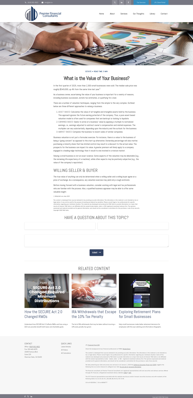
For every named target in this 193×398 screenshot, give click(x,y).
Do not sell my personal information (130, 367)
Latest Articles (66, 347)
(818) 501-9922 (31, 2)
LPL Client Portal (159, 2)
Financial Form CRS (94, 345)
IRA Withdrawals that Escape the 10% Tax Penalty (94, 314)
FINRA (125, 373)
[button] (101, 13)
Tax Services (141, 2)
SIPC (130, 373)
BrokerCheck (126, 349)
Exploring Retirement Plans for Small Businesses (140, 314)
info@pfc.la (46, 2)
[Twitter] (115, 2)
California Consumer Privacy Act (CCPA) (145, 365)
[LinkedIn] (121, 2)
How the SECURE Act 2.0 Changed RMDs (43, 314)
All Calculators (66, 353)
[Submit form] (93, 252)
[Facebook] (128, 2)
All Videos (64, 350)
